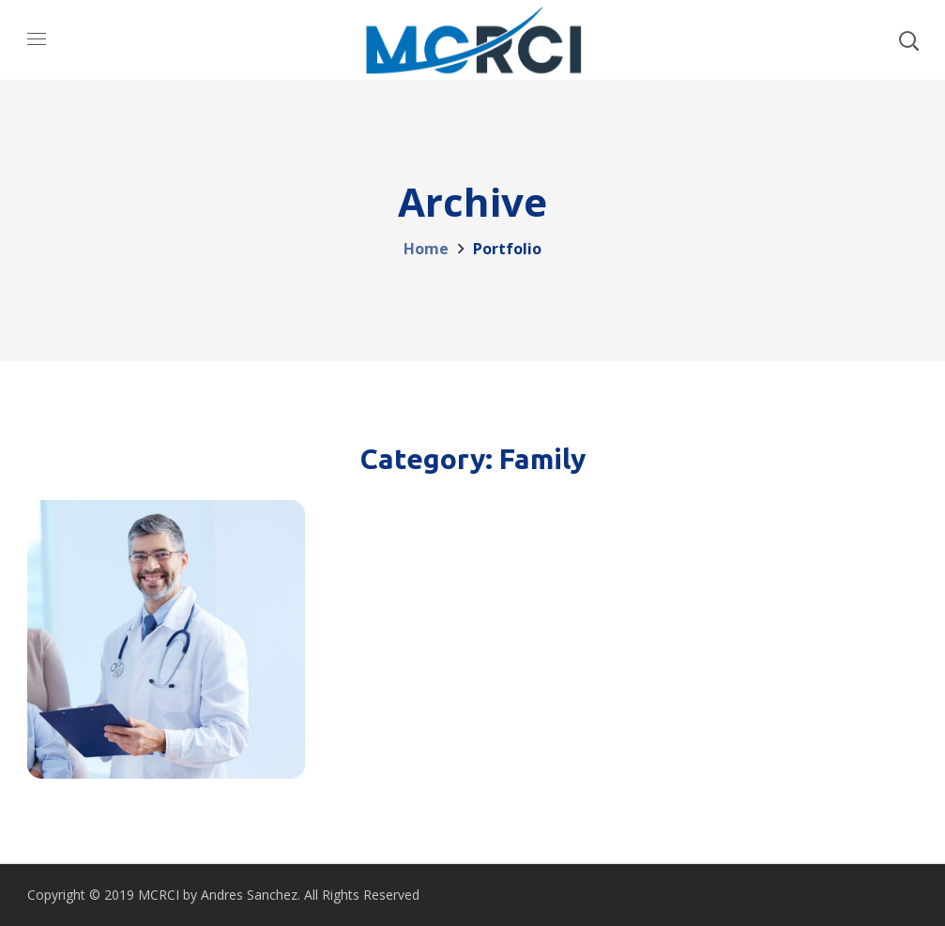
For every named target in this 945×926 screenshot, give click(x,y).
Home (426, 248)
